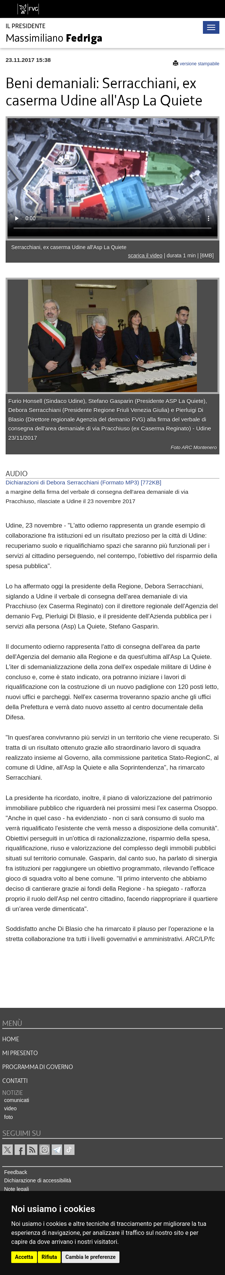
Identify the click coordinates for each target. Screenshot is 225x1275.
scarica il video (145, 256)
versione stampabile (199, 63)
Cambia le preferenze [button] (91, 1257)
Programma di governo (37, 1067)
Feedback (15, 1172)
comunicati (16, 1100)
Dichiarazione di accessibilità (37, 1180)
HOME (10, 1039)
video (10, 1108)
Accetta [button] (24, 1257)
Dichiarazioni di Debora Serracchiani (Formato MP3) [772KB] (83, 482)
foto (8, 1117)
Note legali (16, 1189)
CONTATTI (15, 1081)
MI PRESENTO (20, 1053)
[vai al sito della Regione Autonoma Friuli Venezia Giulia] (28, 9)
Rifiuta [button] (49, 1257)
